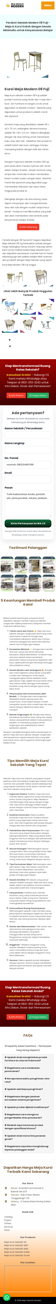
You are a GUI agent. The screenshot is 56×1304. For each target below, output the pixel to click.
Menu (48, 5)
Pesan (28, 501)
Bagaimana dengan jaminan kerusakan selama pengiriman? (23, 1098)
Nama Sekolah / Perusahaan (28, 433)
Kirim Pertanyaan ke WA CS (28, 523)
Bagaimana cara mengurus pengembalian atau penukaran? (23, 1116)
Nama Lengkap (28, 447)
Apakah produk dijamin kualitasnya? (27, 1107)
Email (28, 477)
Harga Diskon (38, 395)
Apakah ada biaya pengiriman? (24, 1089)
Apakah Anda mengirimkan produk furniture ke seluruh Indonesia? (26, 1059)
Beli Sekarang (28, 226)
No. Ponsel (28, 462)
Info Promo (16, 395)
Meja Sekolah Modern (31, 1300)
